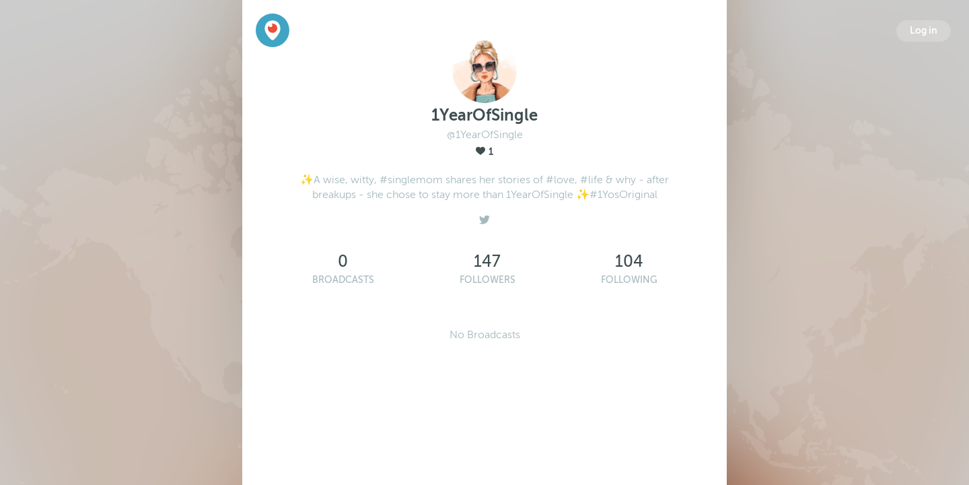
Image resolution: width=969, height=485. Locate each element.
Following (629, 280)
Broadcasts (343, 280)
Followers (487, 280)
